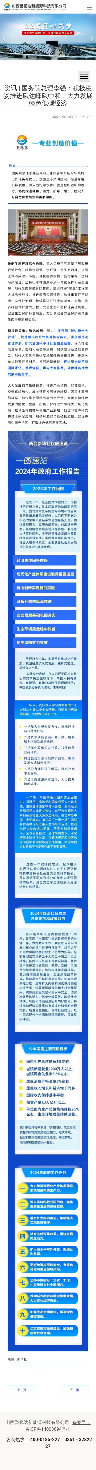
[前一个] (4, 37)
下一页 (74, 1390)
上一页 (21, 1390)
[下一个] (91, 37)
